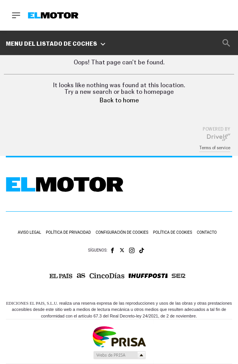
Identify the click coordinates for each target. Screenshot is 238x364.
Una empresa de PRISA (119, 336)
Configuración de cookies (122, 232)
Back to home (119, 100)
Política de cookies (172, 232)
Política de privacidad (68, 232)
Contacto (207, 232)
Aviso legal (29, 232)
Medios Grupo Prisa (119, 355)
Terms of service (214, 148)
